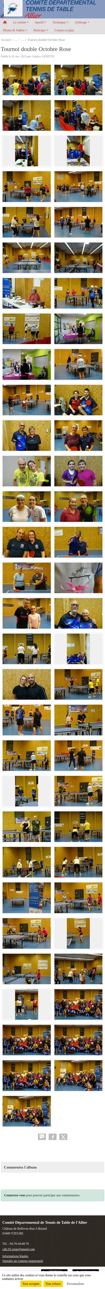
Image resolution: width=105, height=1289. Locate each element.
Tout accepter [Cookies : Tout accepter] (30, 1283)
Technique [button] (59, 22)
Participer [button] (39, 30)
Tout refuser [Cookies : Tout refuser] (53, 1283)
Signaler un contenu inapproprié (22, 1261)
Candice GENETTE (43, 56)
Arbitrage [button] (81, 22)
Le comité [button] (19, 22)
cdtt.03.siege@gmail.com (18, 1249)
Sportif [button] (39, 22)
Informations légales (15, 1256)
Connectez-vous (15, 1195)
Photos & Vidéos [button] (14, 30)
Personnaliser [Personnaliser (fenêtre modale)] (75, 1283)
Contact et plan (64, 30)
